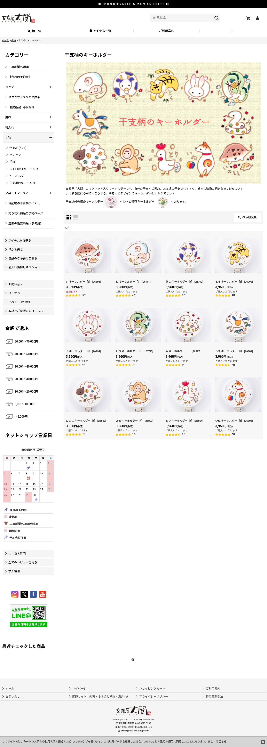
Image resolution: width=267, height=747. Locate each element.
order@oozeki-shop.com (135, 730)
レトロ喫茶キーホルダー (147, 201)
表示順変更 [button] (247, 217)
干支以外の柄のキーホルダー (92, 201)
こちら (223, 741)
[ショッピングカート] (248, 18)
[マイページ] (257, 18)
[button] (233, 31)
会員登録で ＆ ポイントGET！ (133, 4)
